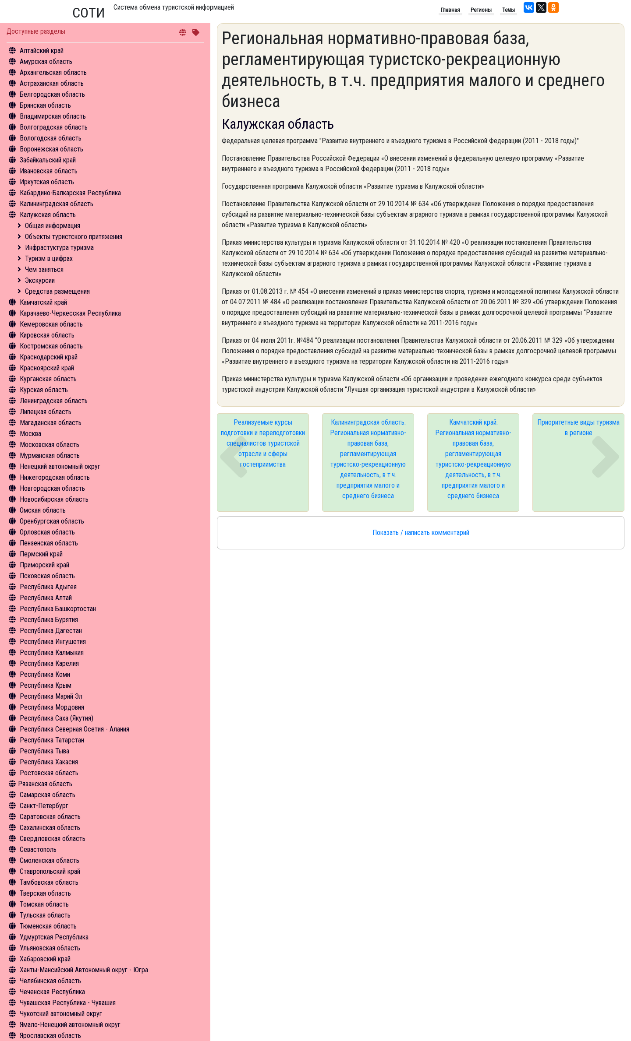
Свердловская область (52, 838)
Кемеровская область (51, 324)
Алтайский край (42, 50)
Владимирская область (53, 116)
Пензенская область (49, 543)
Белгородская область (52, 94)
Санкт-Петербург (44, 806)
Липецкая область (45, 412)
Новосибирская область (54, 499)
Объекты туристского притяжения (73, 236)
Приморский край (44, 565)
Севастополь (38, 849)
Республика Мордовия (52, 707)
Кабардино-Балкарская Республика (70, 193)
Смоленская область (49, 860)
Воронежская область (51, 149)
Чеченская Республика (52, 992)
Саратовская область (50, 816)
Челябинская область (50, 981)
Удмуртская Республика (54, 937)
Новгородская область (52, 488)
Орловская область (47, 532)
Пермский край (41, 554)
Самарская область (47, 795)
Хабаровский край (45, 959)
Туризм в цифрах (49, 258)
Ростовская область (49, 773)
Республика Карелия (49, 663)
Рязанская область (45, 784)
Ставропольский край (50, 871)
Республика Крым (45, 685)
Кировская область (47, 335)
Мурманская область (50, 455)
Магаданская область (51, 423)
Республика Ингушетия (53, 641)
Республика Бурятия (49, 619)
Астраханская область (52, 83)
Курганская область (48, 379)
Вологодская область (51, 138)
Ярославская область (50, 1035)
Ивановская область (49, 171)
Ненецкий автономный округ (60, 466)
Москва (30, 433)
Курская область (44, 390)
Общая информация (52, 226)
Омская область (43, 510)
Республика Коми (45, 674)
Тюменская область (48, 926)
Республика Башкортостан (58, 609)
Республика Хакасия (49, 762)
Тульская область (45, 915)
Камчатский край (43, 302)
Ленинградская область (54, 401)
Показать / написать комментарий (420, 532)
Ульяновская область (50, 948)
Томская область (44, 904)
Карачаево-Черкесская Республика (70, 313)
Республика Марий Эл (51, 696)
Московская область (49, 444)
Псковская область (47, 576)
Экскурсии (40, 280)
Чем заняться (44, 269)
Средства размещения (57, 291)
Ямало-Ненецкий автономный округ (70, 1024)
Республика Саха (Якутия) (56, 718)
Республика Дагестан (51, 630)
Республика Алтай (46, 598)
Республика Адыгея (48, 587)
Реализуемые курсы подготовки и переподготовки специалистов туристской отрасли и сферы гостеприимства (263, 443)
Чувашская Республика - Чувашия (68, 1003)
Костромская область (51, 346)
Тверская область (45, 893)
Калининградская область (56, 204)
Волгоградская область (54, 127)
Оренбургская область (52, 521)
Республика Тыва (44, 751)
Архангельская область (53, 72)
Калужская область (48, 215)
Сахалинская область (50, 827)
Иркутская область (47, 182)
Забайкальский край (48, 160)
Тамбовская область (49, 882)
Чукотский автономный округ (61, 1013)
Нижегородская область (55, 477)
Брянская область (45, 105)
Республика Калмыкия (52, 652)
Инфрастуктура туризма (59, 247)
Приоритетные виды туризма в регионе (578, 427)
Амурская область (46, 61)
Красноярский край (47, 368)
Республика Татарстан (52, 740)
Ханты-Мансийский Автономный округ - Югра (84, 970)
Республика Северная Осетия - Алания (74, 729)
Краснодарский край (49, 357)
